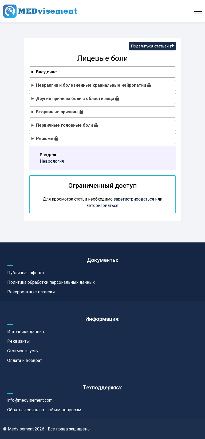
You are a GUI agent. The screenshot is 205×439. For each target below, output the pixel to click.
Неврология (52, 161)
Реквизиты (18, 341)
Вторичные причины (59, 111)
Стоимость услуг (23, 350)
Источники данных (26, 331)
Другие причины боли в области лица (77, 98)
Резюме (47, 138)
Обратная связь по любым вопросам (44, 409)
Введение (46, 71)
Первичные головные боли (67, 125)
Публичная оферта (25, 272)
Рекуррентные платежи (31, 291)
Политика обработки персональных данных (51, 282)
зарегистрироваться (134, 199)
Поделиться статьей (152, 46)
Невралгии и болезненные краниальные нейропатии (93, 85)
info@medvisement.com (30, 400)
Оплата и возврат (24, 360)
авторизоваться (102, 205)
